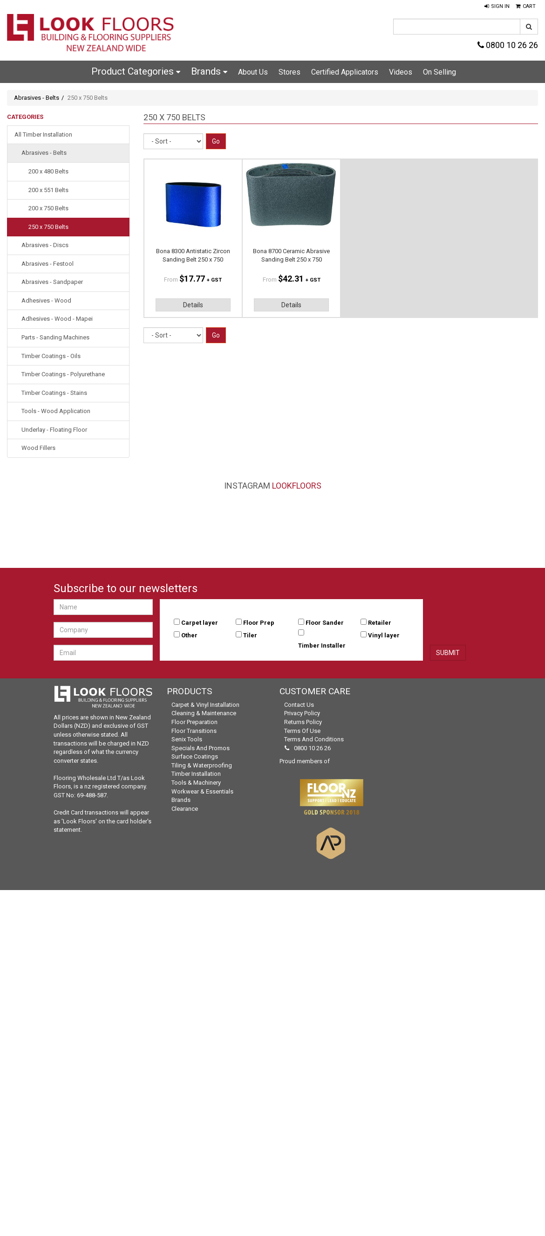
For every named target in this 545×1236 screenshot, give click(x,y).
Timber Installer (322, 645)
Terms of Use (302, 730)
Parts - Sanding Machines (55, 337)
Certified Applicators (344, 72)
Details (193, 305)
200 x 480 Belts (48, 171)
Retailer (379, 622)
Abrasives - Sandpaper (52, 281)
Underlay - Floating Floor (54, 429)
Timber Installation (196, 773)
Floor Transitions (194, 730)
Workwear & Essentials (202, 791)
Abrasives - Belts (36, 97)
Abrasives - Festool (47, 263)
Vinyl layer (384, 635)
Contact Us (299, 704)
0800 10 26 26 (507, 45)
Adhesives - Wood (46, 300)
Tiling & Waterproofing (201, 765)
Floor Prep (258, 622)
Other (189, 635)
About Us (253, 72)
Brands (209, 71)
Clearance (184, 808)
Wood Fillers (38, 447)
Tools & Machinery (196, 782)
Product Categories (135, 71)
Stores (289, 72)
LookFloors (296, 485)
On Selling (439, 72)
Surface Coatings (194, 756)
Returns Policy (303, 721)
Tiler (250, 635)
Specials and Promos (200, 748)
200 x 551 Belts (48, 189)
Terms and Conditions (314, 739)
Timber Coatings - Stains (54, 392)
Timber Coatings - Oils (51, 355)
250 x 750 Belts (48, 226)
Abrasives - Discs (44, 245)
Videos (400, 72)
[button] (497, 6)
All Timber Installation (43, 134)
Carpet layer (199, 622)
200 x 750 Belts (48, 208)
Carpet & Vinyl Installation (205, 704)
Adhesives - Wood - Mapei (57, 318)
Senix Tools (186, 739)
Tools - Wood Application (55, 410)
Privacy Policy (302, 713)
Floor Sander (325, 622)
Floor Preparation (194, 721)
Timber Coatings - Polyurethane (63, 374)
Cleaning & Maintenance (203, 713)
